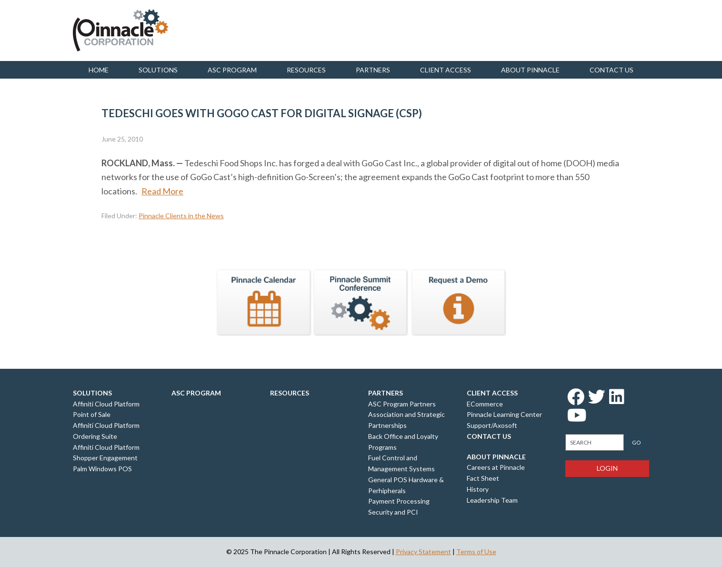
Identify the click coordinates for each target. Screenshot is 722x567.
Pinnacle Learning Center (504, 414)
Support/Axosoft (492, 425)
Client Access (445, 70)
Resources (306, 70)
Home (99, 70)
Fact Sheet (483, 478)
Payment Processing (399, 501)
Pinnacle (120, 30)
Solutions (158, 70)
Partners (373, 70)
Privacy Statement (423, 551)
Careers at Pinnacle (496, 467)
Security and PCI (393, 512)
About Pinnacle (530, 70)
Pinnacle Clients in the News (181, 216)
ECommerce (485, 404)
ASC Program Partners (402, 404)
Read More (162, 191)
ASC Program (232, 70)
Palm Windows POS (102, 469)
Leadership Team (492, 500)
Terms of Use (476, 551)
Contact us (611, 70)
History (478, 489)
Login (607, 468)
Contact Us (489, 436)
